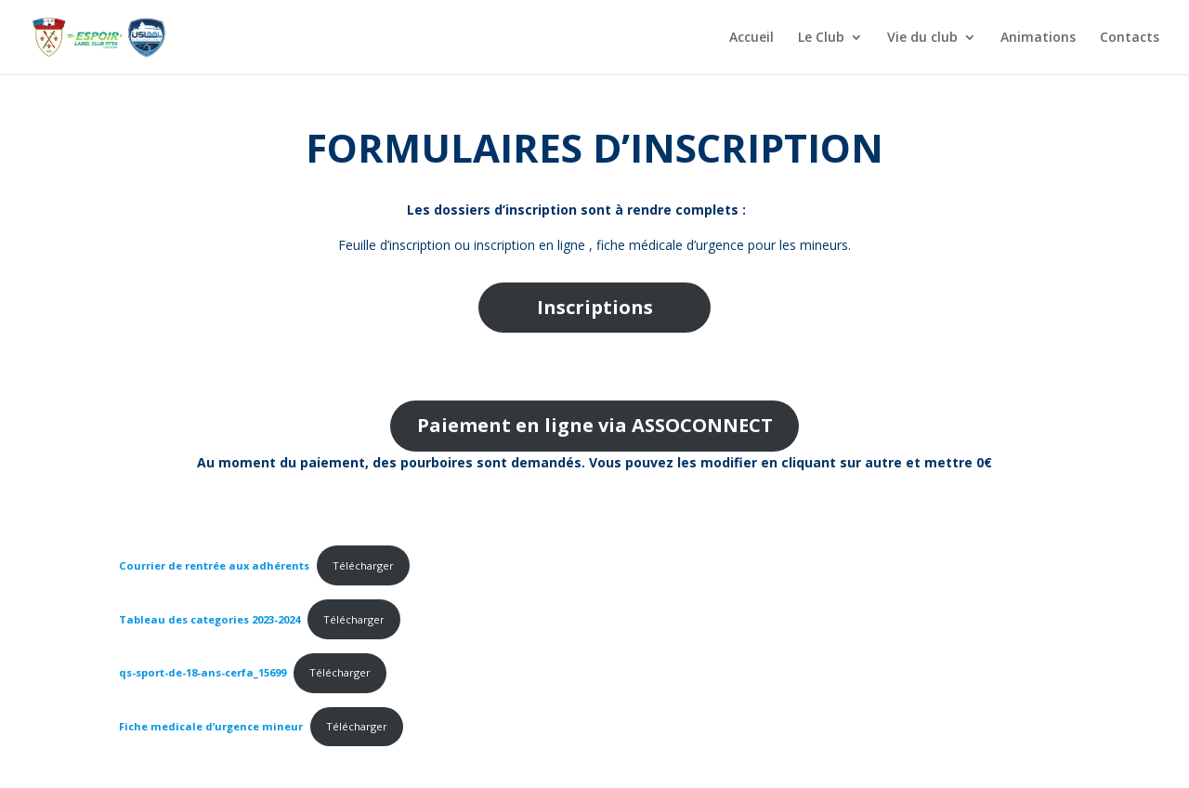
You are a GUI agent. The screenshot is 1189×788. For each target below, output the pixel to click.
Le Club (821, 38)
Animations (1038, 38)
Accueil (751, 38)
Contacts (1129, 38)
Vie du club (922, 38)
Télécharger (363, 565)
